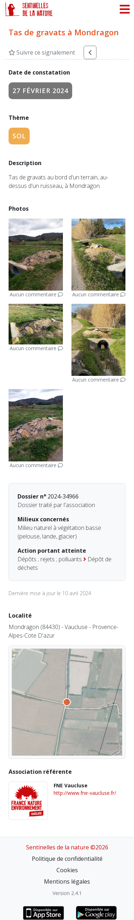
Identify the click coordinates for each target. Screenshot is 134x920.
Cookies (67, 870)
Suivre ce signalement (42, 52)
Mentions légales (67, 881)
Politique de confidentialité (67, 859)
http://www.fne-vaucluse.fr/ (85, 792)
